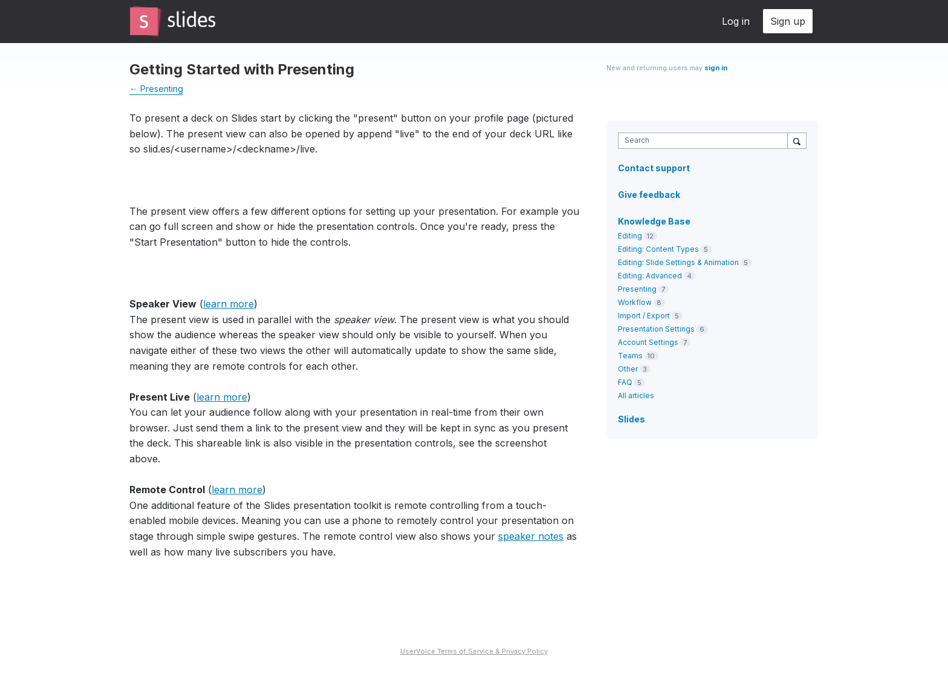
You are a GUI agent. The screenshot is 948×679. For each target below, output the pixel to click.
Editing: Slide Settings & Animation (678, 262)
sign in (715, 68)
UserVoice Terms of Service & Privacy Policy (474, 651)
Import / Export (644, 315)
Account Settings (648, 342)
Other (628, 368)
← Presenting (156, 89)
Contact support (654, 168)
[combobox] (706, 140)
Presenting (637, 289)
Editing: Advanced (650, 275)
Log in (736, 21)
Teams (630, 355)
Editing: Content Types (658, 249)
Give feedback (649, 194)
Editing (630, 235)
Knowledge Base (654, 221)
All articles (636, 395)
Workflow (635, 302)
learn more (228, 304)
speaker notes (530, 536)
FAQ (625, 382)
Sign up (787, 21)
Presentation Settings (656, 328)
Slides (631, 419)
